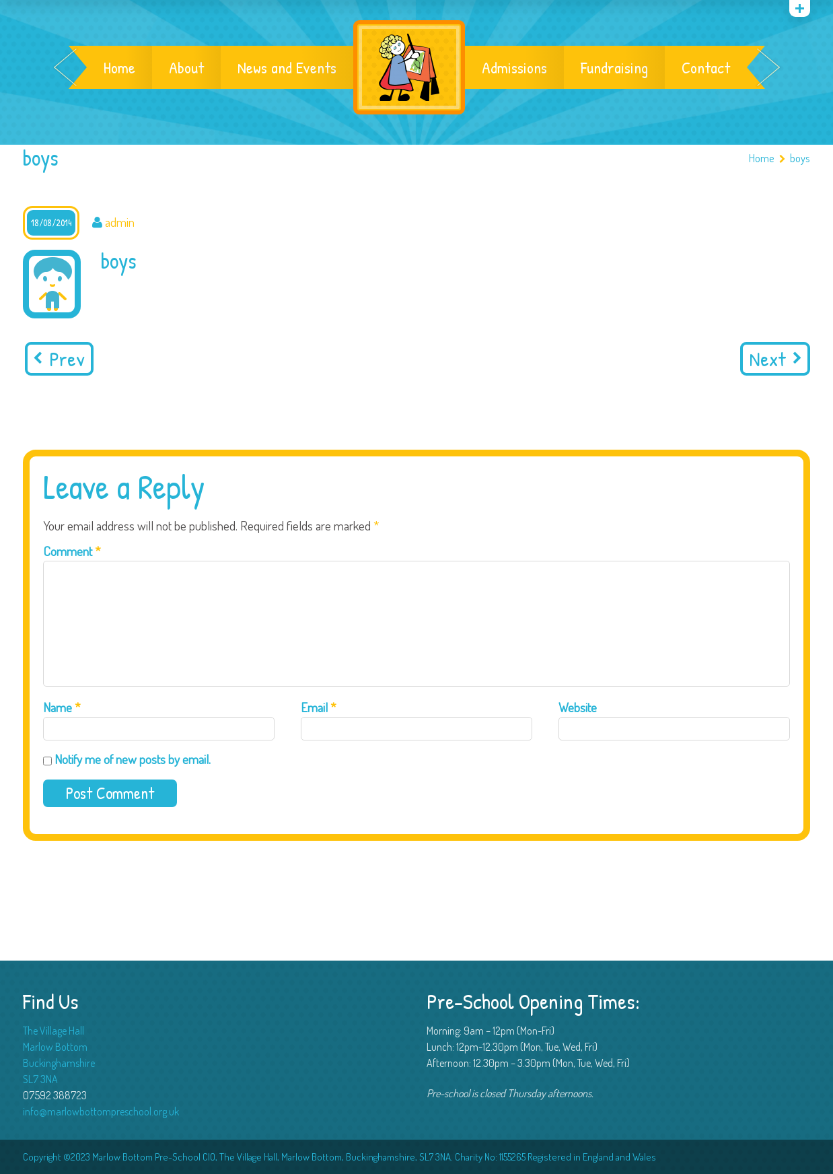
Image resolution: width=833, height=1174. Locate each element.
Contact (706, 67)
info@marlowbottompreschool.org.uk (101, 1111)
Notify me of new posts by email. (133, 759)
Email (318, 707)
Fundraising (614, 67)
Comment (72, 551)
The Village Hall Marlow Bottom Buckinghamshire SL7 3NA (59, 1055)
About (186, 67)
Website (577, 707)
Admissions (514, 67)
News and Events (287, 67)
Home (119, 67)
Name (62, 707)
